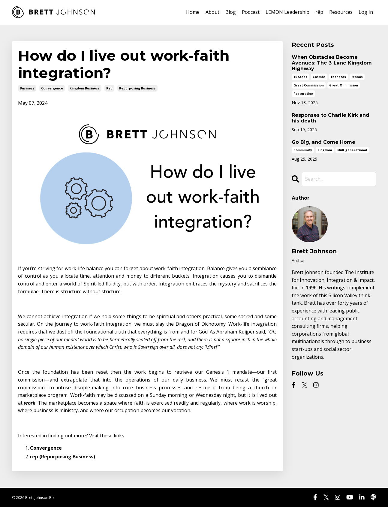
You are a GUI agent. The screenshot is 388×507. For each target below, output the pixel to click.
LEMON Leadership (287, 12)
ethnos (357, 77)
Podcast (251, 12)
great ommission (343, 85)
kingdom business (85, 88)
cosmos (319, 77)
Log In (366, 12)
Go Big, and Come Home (323, 142)
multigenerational (352, 150)
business (27, 88)
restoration (303, 94)
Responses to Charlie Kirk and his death (330, 118)
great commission (308, 85)
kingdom (324, 150)
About (212, 12)
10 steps (300, 77)
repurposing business (137, 88)
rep (109, 88)
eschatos (338, 77)
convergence (52, 88)
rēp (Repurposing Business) (62, 456)
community (302, 150)
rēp (319, 12)
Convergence (46, 448)
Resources (341, 12)
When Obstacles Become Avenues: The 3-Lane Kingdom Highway (332, 62)
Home (193, 12)
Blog (230, 12)
